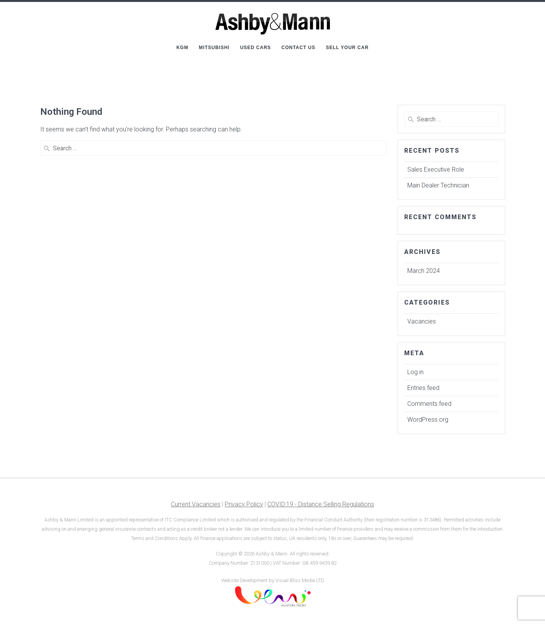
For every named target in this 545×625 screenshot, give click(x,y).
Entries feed (423, 388)
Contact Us (299, 47)
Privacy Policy (244, 504)
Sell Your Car (347, 47)
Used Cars (255, 47)
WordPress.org (427, 419)
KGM (182, 47)
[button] (528, 11)
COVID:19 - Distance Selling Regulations (320, 504)
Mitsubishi (214, 47)
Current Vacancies (195, 504)
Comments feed (429, 403)
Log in (415, 372)
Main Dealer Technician (438, 185)
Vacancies (421, 321)
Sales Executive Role (435, 169)
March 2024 (423, 270)
